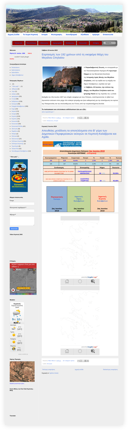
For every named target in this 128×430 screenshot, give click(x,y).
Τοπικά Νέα (15, 148)
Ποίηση (14, 134)
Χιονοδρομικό (71, 34)
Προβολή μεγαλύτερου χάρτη (17, 383)
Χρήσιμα (95, 34)
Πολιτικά (14, 136)
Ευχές (13, 109)
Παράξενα (15, 131)
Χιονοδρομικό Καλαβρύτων (20, 151)
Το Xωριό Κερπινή (30, 34)
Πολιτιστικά (15, 139)
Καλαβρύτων (79, 201)
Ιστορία (44, 34)
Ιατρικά (14, 111)
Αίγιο (13, 91)
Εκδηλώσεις (50, 120)
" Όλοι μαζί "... (16, 86)
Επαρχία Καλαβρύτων (18, 106)
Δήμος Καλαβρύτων (17, 75)
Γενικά (14, 99)
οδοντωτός (15, 129)
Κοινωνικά (15, 124)
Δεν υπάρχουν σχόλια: (69, 117)
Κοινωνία (14, 121)
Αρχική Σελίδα (13, 34)
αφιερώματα (15, 96)
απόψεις (14, 94)
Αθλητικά (14, 89)
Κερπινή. (14, 119)
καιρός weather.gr (23, 354)
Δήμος (78, 199)
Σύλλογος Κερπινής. (18, 143)
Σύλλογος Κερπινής (17, 141)
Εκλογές (57, 199)
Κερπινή (14, 116)
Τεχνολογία (15, 146)
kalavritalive (15, 72)
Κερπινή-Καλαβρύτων (24, 9)
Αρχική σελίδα (79, 369)
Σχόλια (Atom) (54, 373)
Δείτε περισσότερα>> (48, 112)
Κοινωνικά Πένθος (17, 126)
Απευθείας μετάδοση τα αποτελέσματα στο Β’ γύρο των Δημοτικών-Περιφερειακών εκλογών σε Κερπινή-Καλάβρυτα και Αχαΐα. (79, 133)
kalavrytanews (16, 70)
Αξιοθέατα (85, 34)
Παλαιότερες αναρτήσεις (110, 369)
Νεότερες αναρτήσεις (48, 369)
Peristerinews (15, 67)
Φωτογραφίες (56, 34)
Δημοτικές (79, 196)
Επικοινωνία (108, 34)
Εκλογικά (49, 363)
